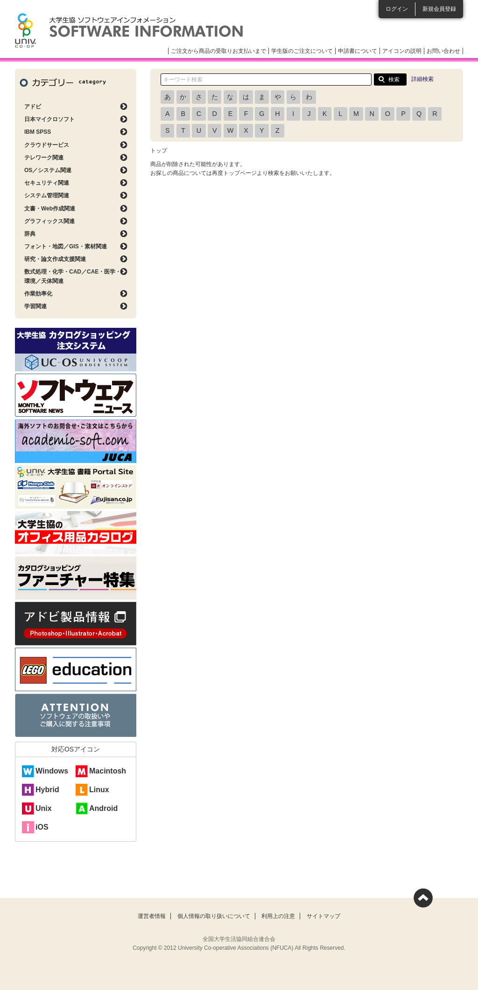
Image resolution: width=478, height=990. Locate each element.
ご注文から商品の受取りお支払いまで (218, 51)
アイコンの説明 (402, 51)
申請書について (357, 51)
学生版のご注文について (302, 51)
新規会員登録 (439, 9)
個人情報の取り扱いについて (213, 916)
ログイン (397, 9)
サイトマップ (323, 916)
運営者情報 (152, 916)
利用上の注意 (278, 916)
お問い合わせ (443, 51)
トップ (158, 150)
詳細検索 (422, 79)
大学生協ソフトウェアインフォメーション (129, 30)
